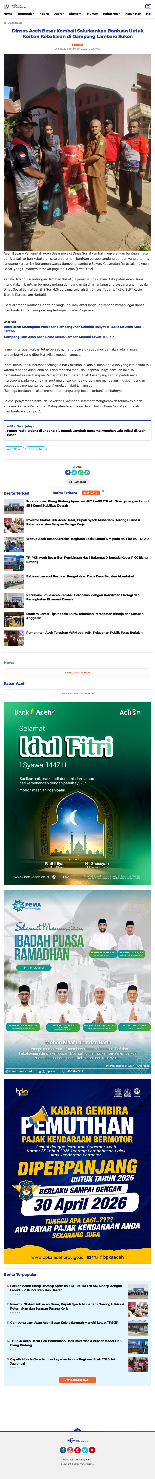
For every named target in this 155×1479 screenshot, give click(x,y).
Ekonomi (75, 14)
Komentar (77, 481)
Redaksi (68, 1459)
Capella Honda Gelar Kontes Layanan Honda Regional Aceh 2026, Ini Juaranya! (62, 1361)
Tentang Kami (83, 1459)
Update (90, 492)
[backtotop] (77, 1432)
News (9, 662)
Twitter (87, 1452)
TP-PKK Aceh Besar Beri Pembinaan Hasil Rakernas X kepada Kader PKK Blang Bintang (66, 1343)
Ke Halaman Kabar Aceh (78, 693)
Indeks (44, 14)
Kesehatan (133, 14)
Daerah (58, 14)
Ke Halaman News (77, 672)
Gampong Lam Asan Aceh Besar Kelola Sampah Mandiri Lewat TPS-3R (64, 1323)
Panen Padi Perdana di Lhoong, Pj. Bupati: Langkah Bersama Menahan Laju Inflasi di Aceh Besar (76, 433)
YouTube (95, 1452)
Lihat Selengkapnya (77, 1379)
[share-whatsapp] (81, 472)
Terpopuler (25, 14)
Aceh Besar (14, 449)
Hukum (92, 14)
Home (8, 14)
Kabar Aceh (111, 14)
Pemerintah (36, 449)
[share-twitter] (74, 472)
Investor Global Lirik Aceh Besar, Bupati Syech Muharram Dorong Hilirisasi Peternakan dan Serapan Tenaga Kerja (67, 1306)
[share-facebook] (68, 472)
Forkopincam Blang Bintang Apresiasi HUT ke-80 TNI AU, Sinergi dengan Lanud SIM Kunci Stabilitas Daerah (66, 1288)
